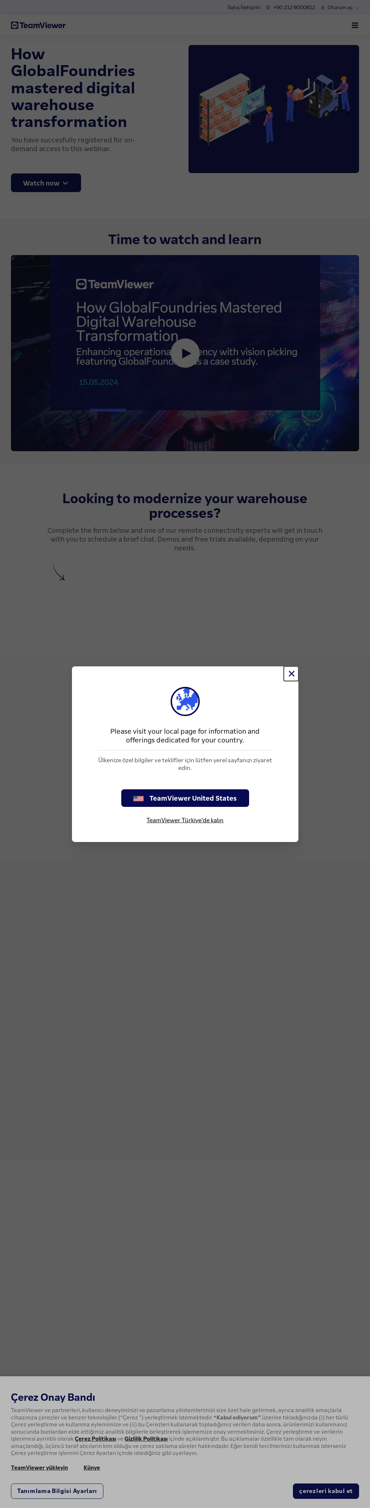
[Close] (291, 673)
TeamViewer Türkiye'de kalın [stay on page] (185, 820)
